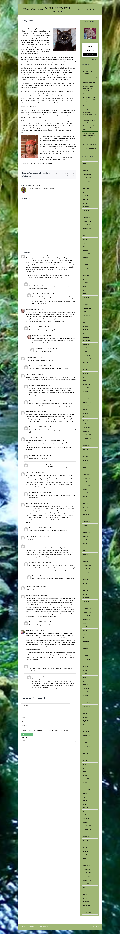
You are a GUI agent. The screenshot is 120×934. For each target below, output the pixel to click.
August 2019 (86, 449)
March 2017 (86, 554)
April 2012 (85, 768)
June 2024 (85, 239)
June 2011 (85, 804)
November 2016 (87, 569)
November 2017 (87, 525)
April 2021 (85, 377)
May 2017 (85, 547)
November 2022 (87, 308)
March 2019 (86, 467)
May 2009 (85, 894)
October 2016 (86, 572)
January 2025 (86, 214)
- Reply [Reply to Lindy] (41, 374)
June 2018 (85, 500)
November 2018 (87, 482)
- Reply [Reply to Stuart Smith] (45, 595)
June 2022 (85, 326)
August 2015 (86, 623)
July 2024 (85, 235)
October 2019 (86, 442)
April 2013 (85, 724)
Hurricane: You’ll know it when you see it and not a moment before (89, 135)
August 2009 (86, 883)
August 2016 (86, 579)
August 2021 (86, 362)
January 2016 (86, 605)
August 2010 (86, 840)
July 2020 (85, 409)
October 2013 (86, 702)
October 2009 (86, 876)
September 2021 (87, 359)
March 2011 (86, 815)
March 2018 (86, 511)
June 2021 (85, 369)
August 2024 (86, 232)
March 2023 (86, 293)
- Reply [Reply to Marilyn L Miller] (46, 503)
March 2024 (86, 250)
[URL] (45, 725)
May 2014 (85, 677)
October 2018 (86, 485)
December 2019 (87, 435)
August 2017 (86, 536)
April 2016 (85, 594)
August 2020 (86, 406)
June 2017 (85, 543)
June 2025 (85, 196)
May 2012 (85, 764)
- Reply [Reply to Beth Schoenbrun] (47, 536)
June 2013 (85, 717)
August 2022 (86, 319)
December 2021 (87, 348)
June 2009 (85, 891)
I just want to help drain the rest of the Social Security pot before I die (89, 107)
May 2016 (85, 590)
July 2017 (85, 540)
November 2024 (87, 221)
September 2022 (87, 315)
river (27, 437)
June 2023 (85, 283)
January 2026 (86, 170)
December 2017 (87, 521)
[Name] (45, 717)
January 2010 (86, 865)
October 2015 (86, 616)
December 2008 (87, 912)
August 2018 (86, 492)
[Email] (45, 721)
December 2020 (87, 391)
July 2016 (85, 583)
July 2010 (85, 844)
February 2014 (86, 688)
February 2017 (86, 558)
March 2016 (86, 597)
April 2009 (85, 898)
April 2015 (85, 637)
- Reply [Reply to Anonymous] (44, 545)
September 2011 (87, 793)
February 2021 (86, 384)
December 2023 (87, 261)
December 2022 (87, 304)
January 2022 (86, 344)
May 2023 (85, 286)
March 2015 (86, 641)
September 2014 (87, 663)
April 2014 (85, 681)
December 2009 (87, 869)
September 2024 (87, 228)
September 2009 (87, 880)
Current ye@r (25, 737)
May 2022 (85, 330)
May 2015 (85, 634)
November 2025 (87, 177)
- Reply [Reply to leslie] (41, 357)
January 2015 (86, 648)
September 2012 (87, 750)
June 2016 (85, 587)
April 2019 (85, 463)
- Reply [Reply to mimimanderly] (46, 255)
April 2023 (85, 290)
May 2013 (85, 721)
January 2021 (86, 387)
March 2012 (86, 771)
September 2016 (87, 576)
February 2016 (86, 601)
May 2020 (85, 416)
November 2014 (87, 655)
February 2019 (86, 471)
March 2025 (86, 206)
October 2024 (86, 225)
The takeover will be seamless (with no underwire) (88, 88)
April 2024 (85, 246)
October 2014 (86, 659)
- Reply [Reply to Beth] (47, 575)
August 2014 (86, 666)
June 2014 (85, 673)
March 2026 (86, 163)
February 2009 (86, 905)
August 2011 (86, 797)
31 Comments (49, 163)
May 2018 (85, 503)
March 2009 (86, 902)
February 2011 (86, 818)
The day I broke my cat (89, 82)
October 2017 (86, 529)
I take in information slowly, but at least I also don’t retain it (89, 114)
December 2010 (87, 826)
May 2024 (85, 243)
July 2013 (85, 713)
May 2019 (85, 460)
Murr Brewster (25, 163)
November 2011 (87, 786)
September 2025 (87, 185)
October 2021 (86, 355)
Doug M (28, 309)
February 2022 (86, 340)
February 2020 (86, 427)
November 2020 (87, 395)
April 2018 (85, 507)
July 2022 (85, 322)
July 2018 (85, 496)
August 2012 (86, 753)
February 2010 (86, 862)
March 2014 (86, 684)
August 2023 (86, 275)
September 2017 (87, 532)
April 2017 (85, 550)
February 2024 (86, 254)
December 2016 (87, 565)
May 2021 (85, 373)
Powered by (90, 59)
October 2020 (86, 398)
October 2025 (86, 181)
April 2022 (85, 333)
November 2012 (87, 742)
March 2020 (86, 424)
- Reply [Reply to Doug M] (42, 309)
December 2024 (87, 217)
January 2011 (86, 822)
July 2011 (85, 800)
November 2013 (87, 699)
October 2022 (86, 311)
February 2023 (86, 297)
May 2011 (85, 807)
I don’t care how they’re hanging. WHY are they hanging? (89, 99)
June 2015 (85, 630)
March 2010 (86, 858)
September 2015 (87, 619)
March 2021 (86, 380)
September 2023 (87, 272)
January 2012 (86, 779)
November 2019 (87, 438)
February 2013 (86, 731)
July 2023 (85, 279)
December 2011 (87, 782)
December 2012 (87, 739)
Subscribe (90, 54)
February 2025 (86, 210)
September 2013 (87, 706)
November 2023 (87, 264)
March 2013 (86, 728)
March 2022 (86, 337)
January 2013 (86, 735)
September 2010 (87, 836)
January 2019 (86, 474)
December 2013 (87, 695)
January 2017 (86, 561)
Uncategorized (41, 163)
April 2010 (85, 855)
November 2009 (87, 873)
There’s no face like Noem (89, 144)
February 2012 (86, 775)
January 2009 (86, 909)
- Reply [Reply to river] (41, 437)
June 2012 (85, 760)
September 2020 (87, 402)
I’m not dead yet (87, 141)
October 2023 (86, 268)
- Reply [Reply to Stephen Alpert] (46, 411)
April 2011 (85, 811)
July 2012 (85, 757)
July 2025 (85, 192)
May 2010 (85, 851)
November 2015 (87, 612)
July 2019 (85, 453)
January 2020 (86, 431)
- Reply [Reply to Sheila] (42, 472)
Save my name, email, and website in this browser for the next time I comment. (45, 730)
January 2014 (86, 692)
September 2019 (87, 445)
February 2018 (86, 514)
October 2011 (86, 789)
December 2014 (87, 652)
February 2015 (86, 645)
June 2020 (85, 413)
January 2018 (86, 518)
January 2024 (86, 257)
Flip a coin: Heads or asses (90, 94)
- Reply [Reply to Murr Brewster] (49, 283)
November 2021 (87, 351)
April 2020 (85, 420)
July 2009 (85, 887)
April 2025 (85, 203)
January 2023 (86, 301)
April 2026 (85, 159)
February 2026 (86, 167)
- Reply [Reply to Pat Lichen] (44, 586)
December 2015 (87, 608)
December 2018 (87, 478)
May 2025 (85, 199)
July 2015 (85, 626)
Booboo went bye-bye (88, 68)
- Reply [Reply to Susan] (42, 630)
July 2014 (85, 670)
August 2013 (86, 710)
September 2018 (87, 489)
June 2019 (85, 456)
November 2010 (87, 829)
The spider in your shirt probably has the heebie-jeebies (89, 127)
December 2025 (87, 174)
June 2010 (85, 847)
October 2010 (86, 833)
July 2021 (85, 366)
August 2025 (86, 188)
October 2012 (86, 746)
